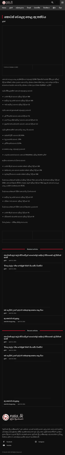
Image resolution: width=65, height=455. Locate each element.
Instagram (41, 442)
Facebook (9, 442)
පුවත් (3, 21)
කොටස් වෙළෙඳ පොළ (9, 321)
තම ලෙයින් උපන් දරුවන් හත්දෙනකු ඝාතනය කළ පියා (23, 310)
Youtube (9, 445)
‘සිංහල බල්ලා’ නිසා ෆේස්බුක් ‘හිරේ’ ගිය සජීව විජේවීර (23, 266)
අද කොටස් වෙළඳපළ (11, 318)
